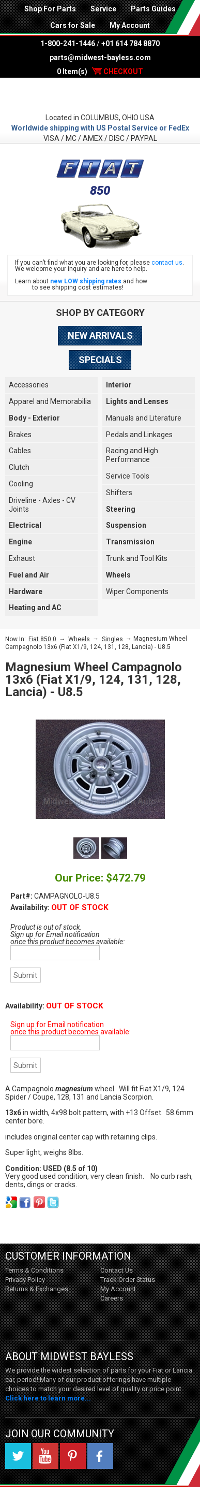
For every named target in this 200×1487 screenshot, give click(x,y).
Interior (119, 385)
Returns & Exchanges (36, 1289)
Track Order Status (127, 1279)
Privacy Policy (25, 1279)
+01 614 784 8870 (130, 43)
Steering (120, 509)
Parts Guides (153, 9)
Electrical (25, 525)
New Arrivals (100, 335)
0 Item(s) (100, 71)
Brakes (20, 434)
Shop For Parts (50, 9)
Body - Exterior (34, 418)
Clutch (19, 467)
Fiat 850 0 (42, 639)
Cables (20, 450)
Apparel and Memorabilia (50, 401)
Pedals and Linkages (139, 434)
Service (103, 9)
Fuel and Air (29, 575)
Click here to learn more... (48, 1398)
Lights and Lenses (137, 401)
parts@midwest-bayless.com (100, 57)
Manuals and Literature (143, 418)
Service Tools (127, 476)
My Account (130, 25)
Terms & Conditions (34, 1270)
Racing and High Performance (132, 455)
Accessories (29, 385)
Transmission (130, 542)
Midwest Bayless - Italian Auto (100, 95)
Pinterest (73, 1456)
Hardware (25, 591)
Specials (100, 359)
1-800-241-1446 (67, 43)
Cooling (21, 484)
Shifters (119, 492)
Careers (111, 1298)
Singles (112, 639)
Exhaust (22, 558)
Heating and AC (35, 607)
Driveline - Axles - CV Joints (42, 504)
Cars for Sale (72, 25)
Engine (20, 542)
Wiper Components (137, 591)
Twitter (18, 1456)
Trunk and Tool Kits (136, 558)
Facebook (100, 1456)
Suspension (126, 525)
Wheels (118, 575)
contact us (166, 262)
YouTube (45, 1456)
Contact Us (116, 1270)
